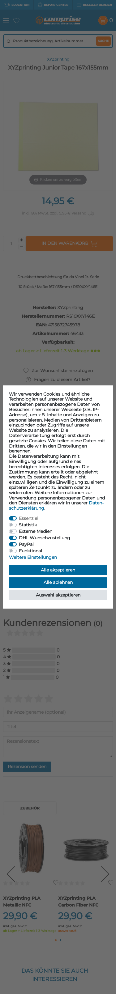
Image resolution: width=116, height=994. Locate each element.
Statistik (28, 525)
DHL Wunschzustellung (44, 538)
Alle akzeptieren (58, 570)
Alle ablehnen (58, 582)
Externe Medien (35, 531)
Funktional (30, 551)
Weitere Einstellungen (33, 557)
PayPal (26, 544)
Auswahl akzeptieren (58, 595)
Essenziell (29, 518)
